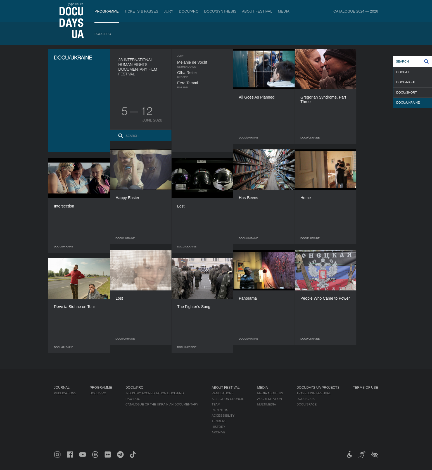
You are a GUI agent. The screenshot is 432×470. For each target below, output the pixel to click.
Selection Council (228, 398)
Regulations (223, 393)
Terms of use (365, 388)
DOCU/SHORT (406, 92)
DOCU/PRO (188, 11)
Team (216, 404)
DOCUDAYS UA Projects (318, 388)
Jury (169, 11)
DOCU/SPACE (306, 404)
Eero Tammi (198, 83)
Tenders (219, 421)
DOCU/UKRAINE (408, 102)
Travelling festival (313, 393)
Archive (219, 432)
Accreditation (269, 398)
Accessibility (223, 415)
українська (75, 4)
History (219, 426)
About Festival (257, 11)
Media (283, 11)
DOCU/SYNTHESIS (220, 11)
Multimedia (266, 404)
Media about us (270, 393)
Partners (220, 410)
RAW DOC (132, 398)
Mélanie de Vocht (203, 62)
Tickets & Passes (141, 11)
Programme (106, 11)
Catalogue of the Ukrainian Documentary (161, 404)
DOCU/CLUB (305, 398)
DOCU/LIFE (404, 72)
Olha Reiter (198, 72)
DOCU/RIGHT (406, 82)
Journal (62, 388)
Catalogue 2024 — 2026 (355, 11)
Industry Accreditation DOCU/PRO (154, 393)
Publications (65, 393)
